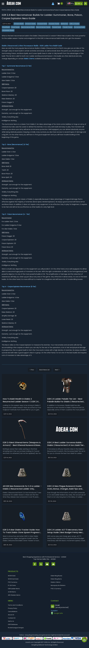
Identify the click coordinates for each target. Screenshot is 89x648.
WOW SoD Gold (13, 579)
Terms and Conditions (15, 605)
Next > (57, 370)
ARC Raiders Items (14, 595)
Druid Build (6, 27)
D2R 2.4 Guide (74, 24)
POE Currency (12, 582)
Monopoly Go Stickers (58, 585)
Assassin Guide (54, 24)
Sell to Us (11, 621)
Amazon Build (18, 24)
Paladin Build (56, 27)
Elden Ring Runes (56, 576)
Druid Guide (15, 27)
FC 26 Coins (12, 585)
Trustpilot (54, 611)
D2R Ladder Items (14, 589)
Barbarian (64, 24)
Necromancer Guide (43, 27)
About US (11, 615)
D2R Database (13, 624)
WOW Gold (11, 576)
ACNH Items (12, 592)
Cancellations (12, 612)
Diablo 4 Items (55, 582)
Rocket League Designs (16, 628)
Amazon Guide (30, 24)
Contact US (11, 618)
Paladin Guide (67, 27)
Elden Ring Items (56, 579)
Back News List (44, 370)
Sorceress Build (79, 27)
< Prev (32, 370)
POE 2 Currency (56, 589)
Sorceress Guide (8, 30)
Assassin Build (42, 24)
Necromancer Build (27, 27)
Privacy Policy (12, 608)
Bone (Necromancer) (15, 144)
